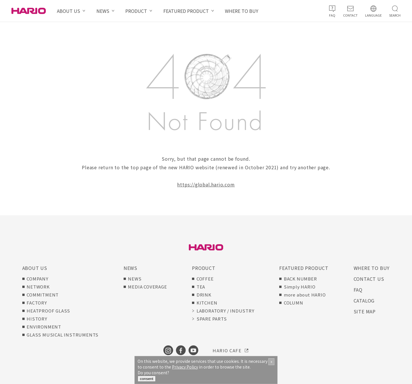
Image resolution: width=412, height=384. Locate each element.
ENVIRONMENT (44, 327)
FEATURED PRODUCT (186, 11)
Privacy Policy (185, 367)
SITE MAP (365, 311)
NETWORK (38, 286)
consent (146, 379)
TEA (201, 286)
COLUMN (293, 303)
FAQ (358, 289)
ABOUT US (68, 11)
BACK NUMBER (300, 278)
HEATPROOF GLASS (48, 311)
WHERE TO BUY (241, 11)
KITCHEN (207, 303)
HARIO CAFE (227, 350)
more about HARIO (305, 295)
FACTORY (37, 303)
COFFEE (205, 278)
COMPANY (37, 278)
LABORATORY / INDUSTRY (225, 311)
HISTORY (37, 319)
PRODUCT (136, 11)
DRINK (204, 295)
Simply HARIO (300, 286)
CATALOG (364, 300)
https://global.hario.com (206, 184)
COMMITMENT (43, 295)
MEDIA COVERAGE (147, 286)
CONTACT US (369, 278)
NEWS (102, 11)
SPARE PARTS (212, 319)
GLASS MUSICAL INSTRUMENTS (62, 335)
